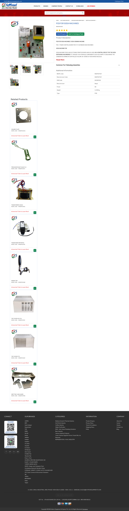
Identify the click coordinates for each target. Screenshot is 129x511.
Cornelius (27, 448)
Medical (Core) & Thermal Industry (64, 421)
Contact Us (120, 427)
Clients (118, 425)
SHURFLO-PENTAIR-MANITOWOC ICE (35, 460)
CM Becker (28, 450)
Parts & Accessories (90, 20)
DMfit (26, 431)
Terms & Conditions (91, 425)
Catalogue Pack (119, 1)
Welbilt (27, 437)
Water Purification (60, 427)
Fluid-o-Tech (28, 458)
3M (25, 474)
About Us (119, 421)
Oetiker (27, 439)
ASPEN (27, 421)
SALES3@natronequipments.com (13, 1)
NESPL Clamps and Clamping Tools (34, 466)
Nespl (26, 435)
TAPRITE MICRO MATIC (31, 464)
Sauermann (28, 427)
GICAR (26, 433)
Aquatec (27, 446)
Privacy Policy (89, 423)
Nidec (26, 480)
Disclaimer (85, 509)
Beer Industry (59, 431)
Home (57, 20)
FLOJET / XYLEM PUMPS (31, 462)
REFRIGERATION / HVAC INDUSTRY (65, 439)
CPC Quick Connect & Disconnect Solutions (36, 472)
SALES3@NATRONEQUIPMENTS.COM (90, 490)
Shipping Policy (90, 427)
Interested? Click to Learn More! (20, 136)
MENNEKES (28, 478)
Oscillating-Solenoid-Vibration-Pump (35, 468)
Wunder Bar (28, 456)
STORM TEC (28, 454)
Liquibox (27, 441)
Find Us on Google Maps (64, 495)
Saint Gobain (28, 425)
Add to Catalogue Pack (75, 34)
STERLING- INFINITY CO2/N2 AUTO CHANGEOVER (39, 470)
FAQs (87, 429)
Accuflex (27, 443)
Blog (118, 429)
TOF (26, 429)
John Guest (28, 452)
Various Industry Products (62, 433)
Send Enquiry (61, 34)
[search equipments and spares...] (63, 13)
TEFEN (26, 476)
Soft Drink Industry (65, 20)
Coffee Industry (59, 425)
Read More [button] (60, 60)
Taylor (26, 483)
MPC (26, 423)
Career (118, 423)
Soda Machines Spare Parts (77, 20)
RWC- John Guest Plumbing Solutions (65, 429)
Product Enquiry (90, 421)
